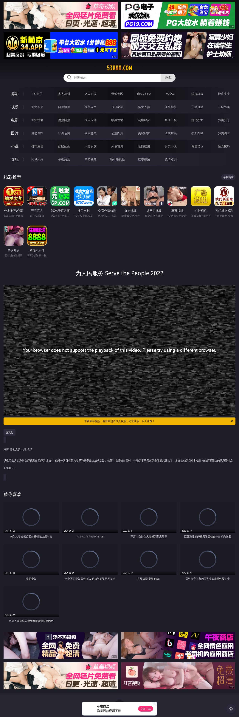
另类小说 (171, 146)
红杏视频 (144, 159)
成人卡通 (91, 120)
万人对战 (91, 94)
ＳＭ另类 (224, 107)
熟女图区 (197, 133)
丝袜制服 (171, 107)
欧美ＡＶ (91, 107)
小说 (14, 146)
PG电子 (37, 94)
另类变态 (224, 120)
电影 (14, 119)
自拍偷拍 (64, 107)
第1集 (9, 432)
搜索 (168, 78)
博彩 (14, 93)
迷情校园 (144, 146)
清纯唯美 (171, 133)
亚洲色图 (64, 133)
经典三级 (171, 120)
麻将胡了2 (144, 94)
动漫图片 (117, 133)
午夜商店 (64, 159)
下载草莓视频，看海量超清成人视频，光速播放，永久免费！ (159, 421)
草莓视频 (91, 159)
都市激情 (37, 146)
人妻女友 (91, 146)
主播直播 (197, 107)
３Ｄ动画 (117, 107)
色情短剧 (171, 159)
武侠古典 (117, 146)
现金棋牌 (197, 94)
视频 (14, 106)
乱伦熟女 (197, 120)
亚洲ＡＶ (37, 107)
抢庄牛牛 (224, 94)
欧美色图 (91, 133)
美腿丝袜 (144, 133)
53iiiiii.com (119, 68)
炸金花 (170, 94)
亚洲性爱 (37, 120)
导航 (14, 159)
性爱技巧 (224, 146)
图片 (14, 133)
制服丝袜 (144, 120)
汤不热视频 (117, 159)
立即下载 (145, 708)
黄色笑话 (197, 146)
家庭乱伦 (64, 146)
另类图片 (224, 133)
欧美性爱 (117, 120)
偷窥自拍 (37, 133)
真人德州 (64, 94)
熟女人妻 (144, 107)
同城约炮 (37, 159)
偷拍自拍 (64, 120)
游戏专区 (117, 94)
